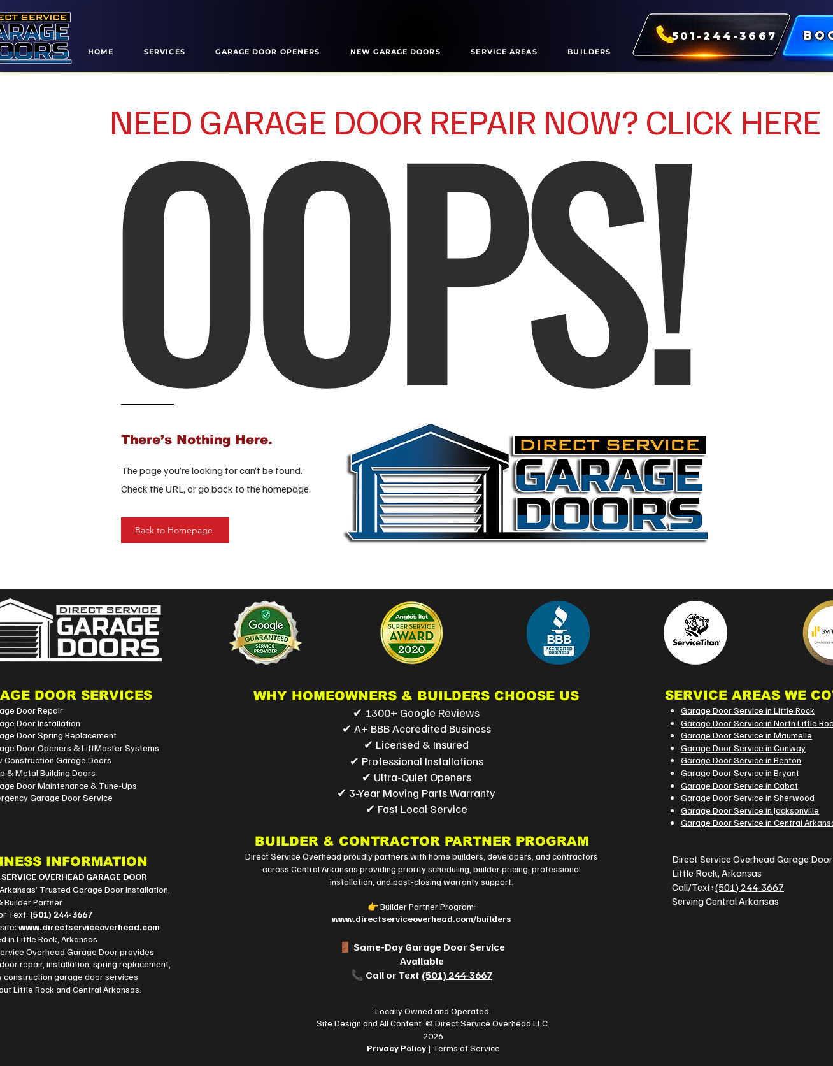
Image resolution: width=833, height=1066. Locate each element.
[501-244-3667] (706, 36)
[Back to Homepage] (175, 530)
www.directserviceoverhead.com (89, 926)
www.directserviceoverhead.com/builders (421, 918)
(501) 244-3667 (61, 914)
